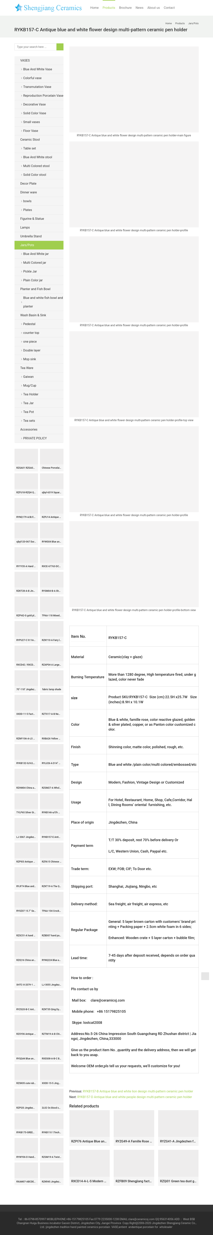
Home (94, 8)
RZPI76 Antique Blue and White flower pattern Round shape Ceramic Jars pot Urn (89, 1141)
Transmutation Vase (37, 87)
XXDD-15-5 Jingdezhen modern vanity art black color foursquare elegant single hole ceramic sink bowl (52, 1083)
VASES (25, 60)
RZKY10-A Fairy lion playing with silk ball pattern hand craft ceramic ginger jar (52, 640)
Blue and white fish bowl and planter (43, 302)
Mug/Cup (29, 385)
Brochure (125, 8)
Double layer (32, 350)
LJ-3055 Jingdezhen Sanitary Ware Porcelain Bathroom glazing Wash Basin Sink (52, 984)
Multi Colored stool (36, 166)
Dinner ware (28, 192)
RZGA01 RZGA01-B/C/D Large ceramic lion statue (26, 467)
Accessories (28, 429)
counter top (31, 333)
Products (109, 8)
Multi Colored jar (34, 263)
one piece (30, 341)
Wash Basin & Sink (33, 315)
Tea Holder (30, 394)
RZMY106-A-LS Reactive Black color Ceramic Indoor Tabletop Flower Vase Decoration (26, 738)
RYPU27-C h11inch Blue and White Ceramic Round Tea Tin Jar (26, 640)
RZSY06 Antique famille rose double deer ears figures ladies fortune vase (26, 1034)
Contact (169, 8)
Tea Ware (26, 368)
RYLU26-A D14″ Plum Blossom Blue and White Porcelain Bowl (52, 763)
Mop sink (29, 359)
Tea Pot (28, 412)
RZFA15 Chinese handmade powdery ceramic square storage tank (52, 861)
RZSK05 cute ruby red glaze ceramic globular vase (26, 1083)
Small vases (31, 122)
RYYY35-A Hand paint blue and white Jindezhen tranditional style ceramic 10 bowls (26, 566)
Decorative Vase (34, 104)
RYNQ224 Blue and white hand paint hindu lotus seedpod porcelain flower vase (52, 960)
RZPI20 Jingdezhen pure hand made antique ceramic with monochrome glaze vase (26, 1107)
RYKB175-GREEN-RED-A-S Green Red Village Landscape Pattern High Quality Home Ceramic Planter (26, 1132)
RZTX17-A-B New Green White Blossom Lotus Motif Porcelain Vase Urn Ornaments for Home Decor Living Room (52, 714)
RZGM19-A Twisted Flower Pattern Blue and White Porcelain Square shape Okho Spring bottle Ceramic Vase (52, 1157)
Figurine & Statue (32, 219)
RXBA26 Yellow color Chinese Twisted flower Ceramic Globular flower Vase (52, 738)
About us (153, 8)
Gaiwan (28, 377)
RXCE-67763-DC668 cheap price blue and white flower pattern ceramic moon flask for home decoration (52, 566)
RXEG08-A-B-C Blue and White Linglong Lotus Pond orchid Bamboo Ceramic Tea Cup (52, 1058)
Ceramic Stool (30, 139)
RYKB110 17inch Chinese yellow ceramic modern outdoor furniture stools (52, 1132)
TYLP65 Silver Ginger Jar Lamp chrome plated (26, 812)
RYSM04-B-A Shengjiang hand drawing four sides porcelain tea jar (52, 591)
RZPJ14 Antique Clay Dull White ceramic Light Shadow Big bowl (52, 517)
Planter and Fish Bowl (35, 289)
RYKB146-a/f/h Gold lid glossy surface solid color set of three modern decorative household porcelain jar (52, 812)
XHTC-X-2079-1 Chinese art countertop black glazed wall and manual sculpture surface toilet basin (26, 984)
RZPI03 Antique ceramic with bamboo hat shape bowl (26, 861)
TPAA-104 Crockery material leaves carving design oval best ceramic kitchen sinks (52, 911)
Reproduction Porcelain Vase (43, 95)
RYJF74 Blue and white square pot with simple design (26, 886)
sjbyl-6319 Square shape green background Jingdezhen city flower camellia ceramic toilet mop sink (52, 492)
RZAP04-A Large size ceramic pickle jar (52, 664)
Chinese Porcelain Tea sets (52, 467)
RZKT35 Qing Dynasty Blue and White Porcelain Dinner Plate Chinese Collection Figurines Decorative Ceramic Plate (52, 1009)
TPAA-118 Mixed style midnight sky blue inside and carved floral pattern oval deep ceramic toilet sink (52, 615)
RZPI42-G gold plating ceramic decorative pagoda (26, 615)
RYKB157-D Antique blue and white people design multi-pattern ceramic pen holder (134, 1097)
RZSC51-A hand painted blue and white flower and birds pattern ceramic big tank (26, 935)
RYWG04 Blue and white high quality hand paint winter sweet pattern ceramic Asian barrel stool (52, 541)
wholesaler (166, 1227)
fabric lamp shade (51, 689)
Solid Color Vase (34, 113)
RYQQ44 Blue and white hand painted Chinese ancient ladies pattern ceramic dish (26, 1058)
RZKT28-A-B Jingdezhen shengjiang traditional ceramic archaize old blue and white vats (26, 591)
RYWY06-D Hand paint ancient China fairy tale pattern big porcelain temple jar (26, 1157)
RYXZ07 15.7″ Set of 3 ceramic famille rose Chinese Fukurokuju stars (26, 911)
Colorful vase (32, 78)
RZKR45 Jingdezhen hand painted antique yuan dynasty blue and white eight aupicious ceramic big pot (52, 1181)
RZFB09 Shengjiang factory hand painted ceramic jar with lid (134, 1181)
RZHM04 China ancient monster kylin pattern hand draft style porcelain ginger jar (26, 787)
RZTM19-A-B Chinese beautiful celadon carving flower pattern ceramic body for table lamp (52, 1034)
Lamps (25, 227)
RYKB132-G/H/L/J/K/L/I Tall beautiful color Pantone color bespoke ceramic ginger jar (26, 763)
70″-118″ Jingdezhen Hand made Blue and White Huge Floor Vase (26, 689)
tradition (65, 1227)
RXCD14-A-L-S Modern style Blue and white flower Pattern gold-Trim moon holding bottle (89, 1181)
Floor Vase (30, 131)
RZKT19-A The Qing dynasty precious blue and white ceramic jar (52, 886)
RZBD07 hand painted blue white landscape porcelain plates (52, 935)
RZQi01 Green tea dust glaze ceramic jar (178, 1181)
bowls (27, 201)
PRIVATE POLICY (38, 438)
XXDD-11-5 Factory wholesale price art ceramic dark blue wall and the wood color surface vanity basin (26, 714)
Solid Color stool (34, 175)
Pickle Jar (30, 271)
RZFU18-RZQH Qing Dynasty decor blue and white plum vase (26, 492)
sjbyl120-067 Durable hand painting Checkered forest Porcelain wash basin (26, 541)
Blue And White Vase (37, 69)
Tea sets (29, 421)
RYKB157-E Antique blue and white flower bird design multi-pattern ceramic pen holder (52, 837)
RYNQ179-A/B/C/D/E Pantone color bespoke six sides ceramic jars (26, 517)
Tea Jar (28, 403)
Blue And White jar (36, 254)
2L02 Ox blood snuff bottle (52, 1107)
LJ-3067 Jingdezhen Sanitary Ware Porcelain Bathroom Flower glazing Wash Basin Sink (26, 837)
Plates (27, 210)
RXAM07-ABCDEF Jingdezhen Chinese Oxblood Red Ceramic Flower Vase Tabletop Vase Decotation (26, 1181)
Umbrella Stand (31, 236)
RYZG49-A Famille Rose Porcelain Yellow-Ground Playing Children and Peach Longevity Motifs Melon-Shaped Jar (134, 1141)
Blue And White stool (37, 157)
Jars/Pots (27, 245)
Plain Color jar (33, 280)
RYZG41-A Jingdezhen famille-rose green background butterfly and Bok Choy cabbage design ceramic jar (178, 1141)
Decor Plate (28, 183)
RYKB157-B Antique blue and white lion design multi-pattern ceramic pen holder (138, 1091)
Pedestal (29, 324)
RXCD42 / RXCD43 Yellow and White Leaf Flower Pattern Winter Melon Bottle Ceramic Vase (26, 664)
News (139, 8)
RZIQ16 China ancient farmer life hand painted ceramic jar (26, 960)
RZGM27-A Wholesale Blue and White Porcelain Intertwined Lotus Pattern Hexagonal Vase (52, 787)
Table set (29, 148)
